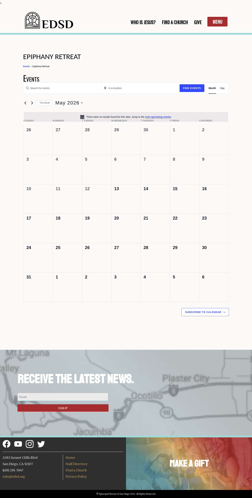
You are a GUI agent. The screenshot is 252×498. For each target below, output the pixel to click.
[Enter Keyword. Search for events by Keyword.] (62, 88)
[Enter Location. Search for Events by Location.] (141, 88)
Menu (217, 21)
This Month (45, 103)
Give (198, 22)
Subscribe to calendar (203, 312)
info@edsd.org (14, 477)
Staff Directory (77, 464)
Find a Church (76, 470)
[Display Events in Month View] (212, 88)
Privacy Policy (76, 477)
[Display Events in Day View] (222, 88)
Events (26, 66)
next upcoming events (158, 116)
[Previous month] (25, 103)
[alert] (126, 117)
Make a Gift (189, 463)
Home (70, 458)
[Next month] (32, 103)
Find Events (192, 88)
